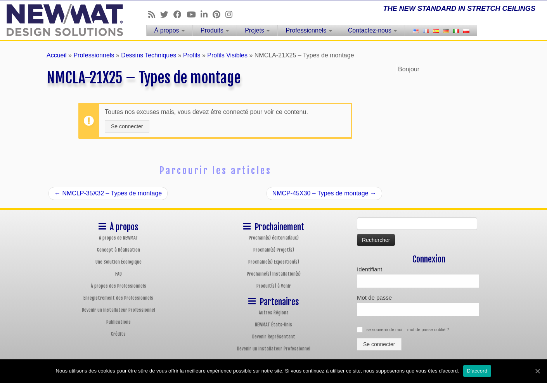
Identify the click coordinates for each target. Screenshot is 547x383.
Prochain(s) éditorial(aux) (274, 238)
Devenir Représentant (273, 337)
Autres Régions (274, 313)
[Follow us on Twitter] (166, 14)
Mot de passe (374, 297)
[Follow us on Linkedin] (207, 14)
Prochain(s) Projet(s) (273, 250)
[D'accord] (537, 371)
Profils (191, 55)
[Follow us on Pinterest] (219, 14)
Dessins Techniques (148, 55)
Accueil (57, 55)
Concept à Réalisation (118, 250)
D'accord (477, 371)
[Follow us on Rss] (154, 14)
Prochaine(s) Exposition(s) (273, 262)
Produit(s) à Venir (273, 286)
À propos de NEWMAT (118, 238)
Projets (257, 30)
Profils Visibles (227, 55)
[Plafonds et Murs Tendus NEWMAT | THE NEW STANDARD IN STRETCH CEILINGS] (63, 20)
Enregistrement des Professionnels (118, 298)
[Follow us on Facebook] (180, 14)
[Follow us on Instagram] (231, 14)
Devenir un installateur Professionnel (118, 310)
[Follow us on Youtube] (194, 14)
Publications (118, 322)
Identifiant (369, 269)
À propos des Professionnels (118, 286)
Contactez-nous (372, 30)
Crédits (118, 334)
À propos (169, 30)
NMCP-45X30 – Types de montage (324, 193)
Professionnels (309, 30)
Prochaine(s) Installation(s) (274, 274)
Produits (215, 30)
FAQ (118, 274)
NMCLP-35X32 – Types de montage (108, 193)
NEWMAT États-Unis (273, 325)
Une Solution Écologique (118, 262)
